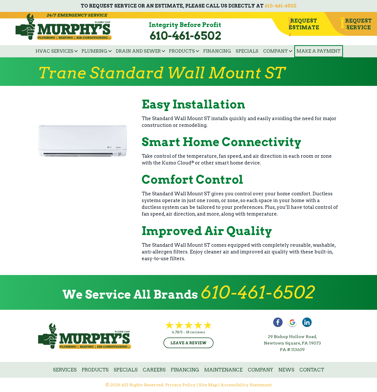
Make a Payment (319, 51)
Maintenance (223, 370)
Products (182, 51)
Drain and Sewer (138, 51)
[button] (76, 51)
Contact (311, 370)
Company (275, 51)
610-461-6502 (280, 6)
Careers (154, 370)
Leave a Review (188, 343)
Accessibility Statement (246, 384)
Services (65, 370)
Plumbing (94, 51)
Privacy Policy (180, 384)
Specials (247, 51)
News (286, 370)
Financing (217, 51)
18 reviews (195, 332)
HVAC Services (54, 51)
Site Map (208, 384)
